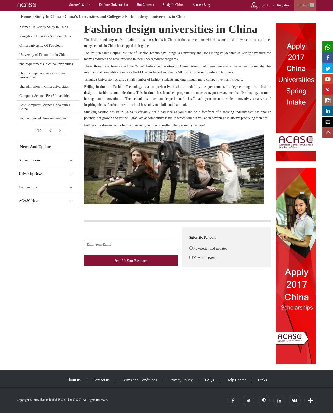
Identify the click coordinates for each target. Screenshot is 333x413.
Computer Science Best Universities (44, 96)
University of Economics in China (43, 55)
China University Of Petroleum (41, 45)
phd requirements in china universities (46, 64)
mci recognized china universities (42, 118)
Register (283, 5)
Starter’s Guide (79, 5)
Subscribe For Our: (202, 237)
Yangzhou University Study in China (45, 36)
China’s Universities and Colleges (93, 16)
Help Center (236, 380)
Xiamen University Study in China (43, 27)
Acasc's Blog (201, 5)
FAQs (209, 380)
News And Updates (36, 147)
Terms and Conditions (139, 380)
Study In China (173, 5)
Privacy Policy (181, 380)
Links (262, 380)
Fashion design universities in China (156, 16)
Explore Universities (113, 5)
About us (73, 380)
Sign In (265, 5)
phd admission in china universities (44, 86)
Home (26, 16)
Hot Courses (145, 5)
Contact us (101, 380)
